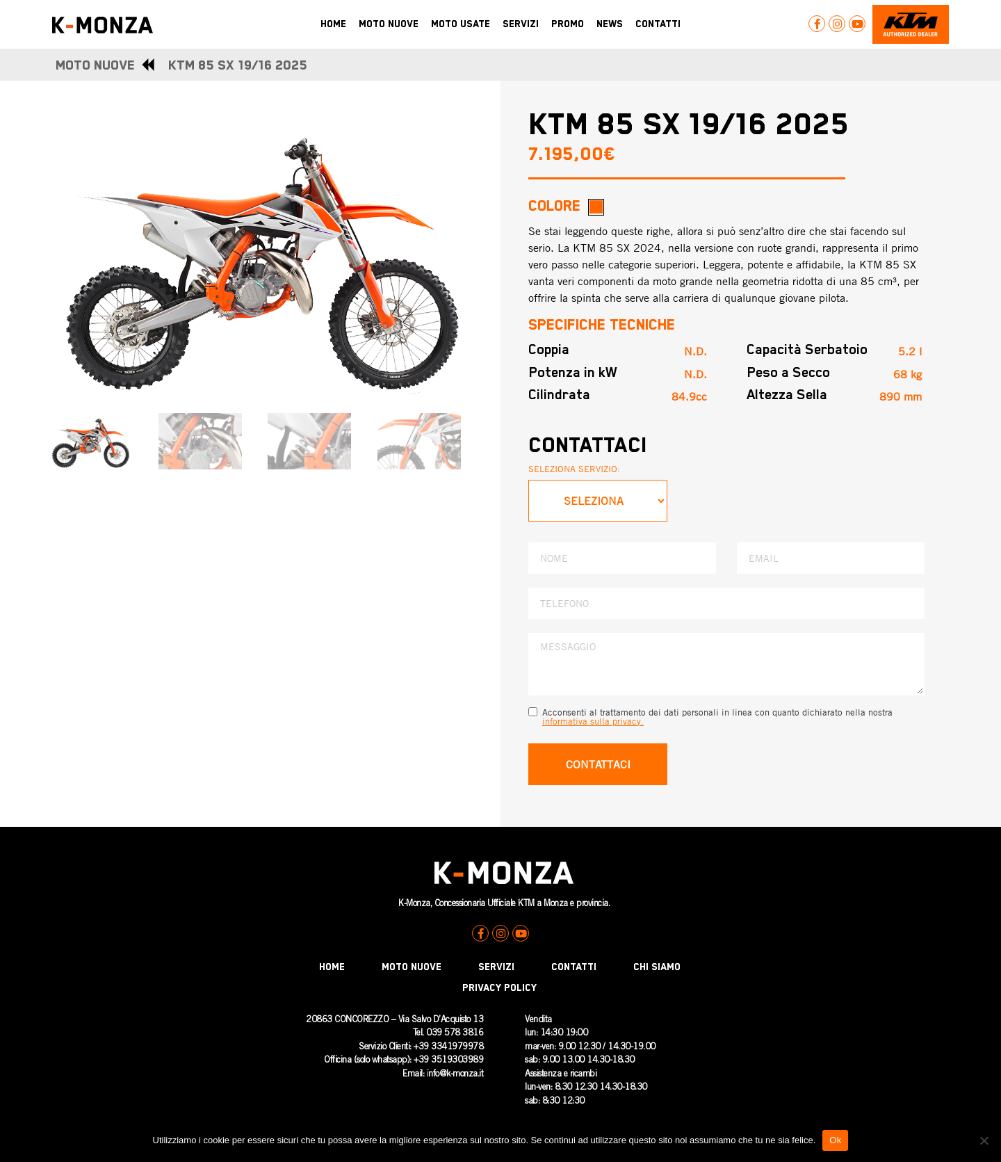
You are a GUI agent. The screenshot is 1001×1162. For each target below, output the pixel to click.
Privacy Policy (499, 988)
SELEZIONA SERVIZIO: (574, 468)
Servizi (496, 967)
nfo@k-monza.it (455, 1074)
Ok (835, 1140)
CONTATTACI (598, 764)
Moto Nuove (411, 967)
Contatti (573, 967)
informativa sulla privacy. (593, 721)
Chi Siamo (657, 967)
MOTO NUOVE (95, 66)
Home (332, 967)
